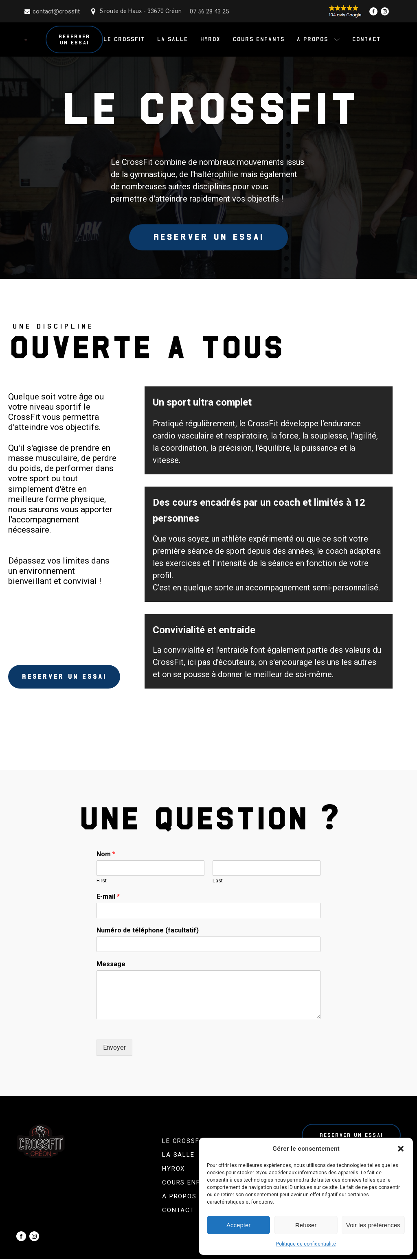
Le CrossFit (124, 39)
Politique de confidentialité (306, 1244)
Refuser (306, 1225)
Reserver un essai (74, 39)
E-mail (108, 896)
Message (111, 964)
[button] (401, 1149)
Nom (106, 854)
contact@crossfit (56, 11)
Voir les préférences (373, 1225)
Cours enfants (258, 39)
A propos (318, 39)
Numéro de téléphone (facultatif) (148, 930)
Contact (366, 39)
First (102, 880)
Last (218, 880)
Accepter (238, 1225)
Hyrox (210, 39)
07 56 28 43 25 (209, 11)
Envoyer (114, 1047)
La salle (172, 39)
